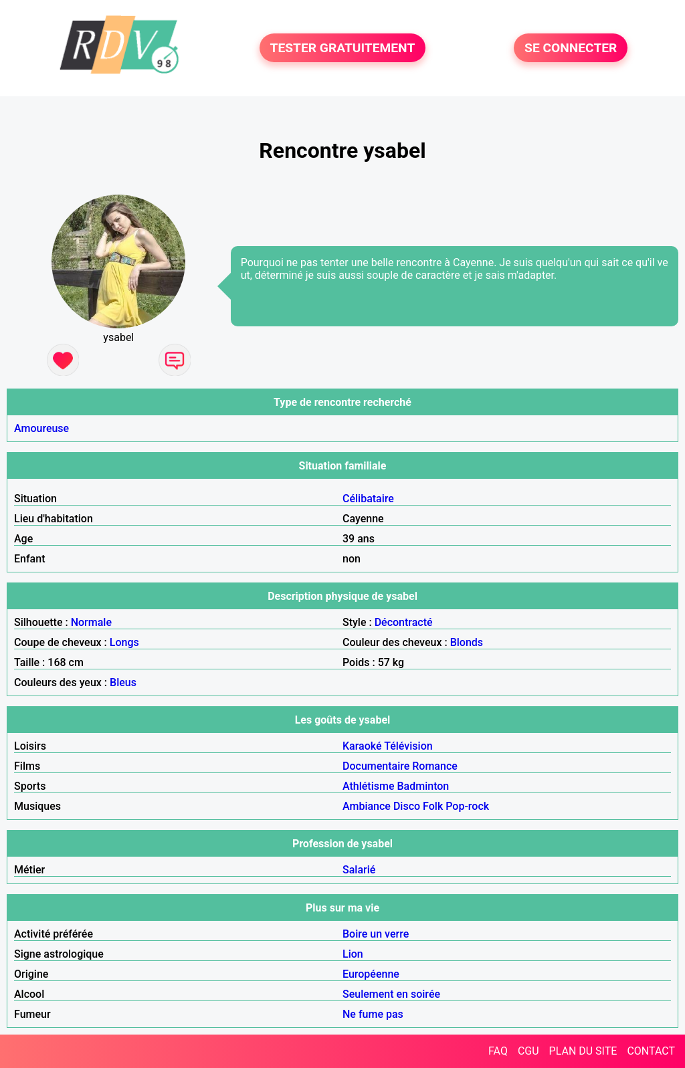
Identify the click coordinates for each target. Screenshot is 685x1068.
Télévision (408, 746)
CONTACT (651, 1051)
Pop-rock (467, 806)
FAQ (498, 1051)
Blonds (466, 642)
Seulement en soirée (391, 994)
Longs (124, 642)
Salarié (358, 869)
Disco (406, 806)
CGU (528, 1051)
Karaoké (362, 746)
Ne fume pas (372, 1014)
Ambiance (366, 806)
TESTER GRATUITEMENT (342, 48)
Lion (352, 954)
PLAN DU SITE (583, 1051)
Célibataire (368, 498)
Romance (435, 766)
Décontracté (404, 622)
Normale (91, 622)
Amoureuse (41, 428)
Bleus (123, 682)
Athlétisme (368, 786)
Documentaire (375, 766)
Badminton (423, 786)
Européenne (370, 974)
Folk (433, 806)
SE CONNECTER (570, 48)
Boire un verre (375, 934)
